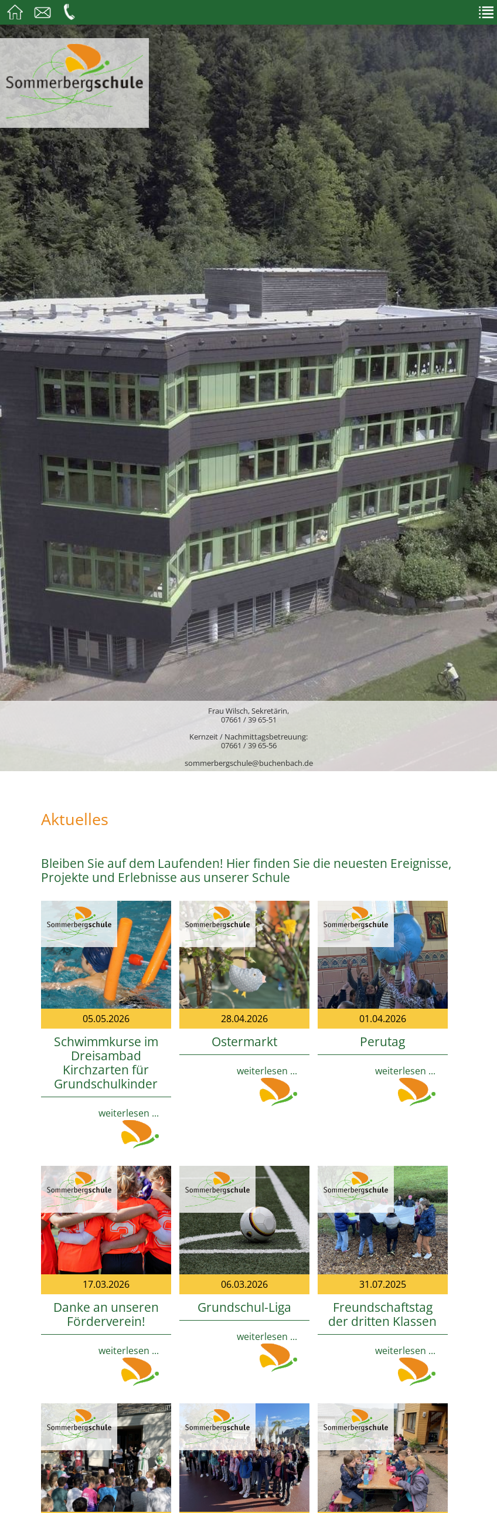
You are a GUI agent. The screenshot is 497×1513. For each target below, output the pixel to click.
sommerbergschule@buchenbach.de (249, 763)
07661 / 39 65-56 (249, 745)
